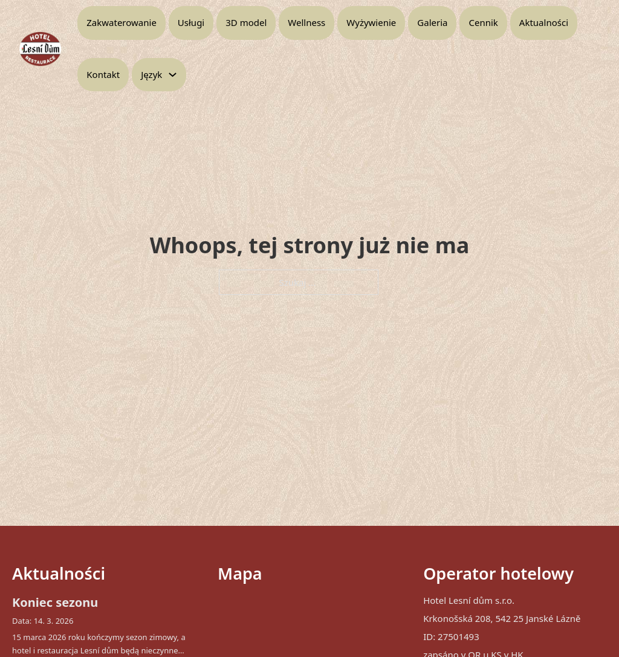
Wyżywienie (371, 22)
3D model (246, 22)
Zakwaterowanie (121, 22)
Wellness (306, 22)
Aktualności (543, 22)
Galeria (432, 22)
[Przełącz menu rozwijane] (172, 74)
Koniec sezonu (55, 602)
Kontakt (103, 74)
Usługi (191, 22)
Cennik (482, 22)
